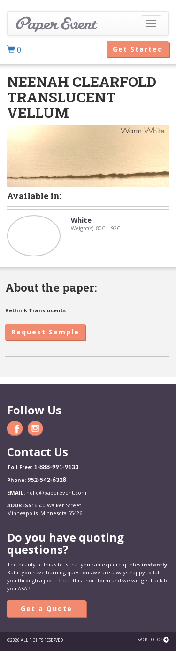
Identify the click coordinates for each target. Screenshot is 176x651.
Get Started (138, 49)
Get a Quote (46, 608)
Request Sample (45, 331)
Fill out (62, 580)
